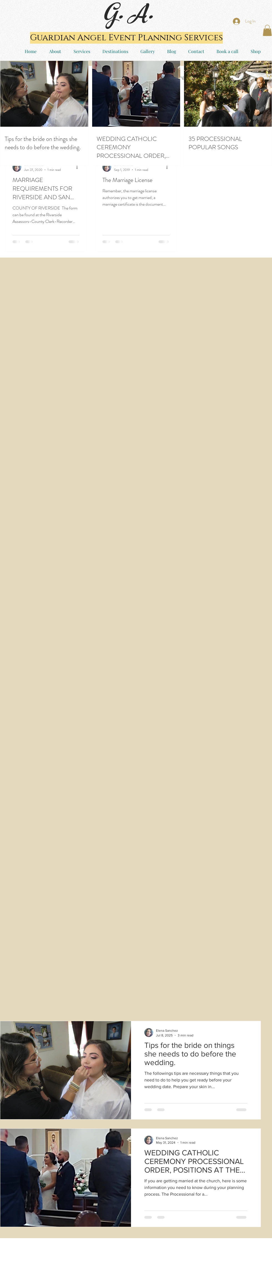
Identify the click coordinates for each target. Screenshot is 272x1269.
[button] (267, 30)
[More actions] (78, 167)
